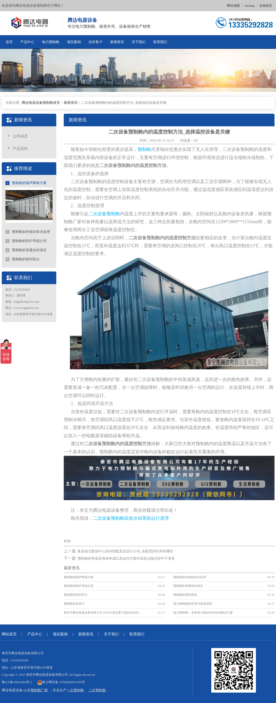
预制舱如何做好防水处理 (27, 232)
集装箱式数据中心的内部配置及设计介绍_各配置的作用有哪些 (125, 551)
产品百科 (20, 149)
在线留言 (265, 5)
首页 (9, 42)
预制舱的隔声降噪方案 (26, 183)
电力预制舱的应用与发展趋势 (192, 603)
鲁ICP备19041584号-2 (17, 682)
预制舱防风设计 (74, 603)
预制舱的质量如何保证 (26, 250)
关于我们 (139, 42)
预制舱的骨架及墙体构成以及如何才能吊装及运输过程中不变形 (126, 558)
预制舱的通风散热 (185, 594)
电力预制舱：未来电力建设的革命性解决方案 (203, 612)
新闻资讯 (117, 42)
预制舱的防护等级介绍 (26, 241)
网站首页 (9, 634)
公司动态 (20, 136)
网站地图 (233, 5)
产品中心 (27, 42)
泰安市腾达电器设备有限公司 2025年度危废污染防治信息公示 (104, 612)
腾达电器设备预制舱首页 (41, 103)
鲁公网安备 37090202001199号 (61, 682)
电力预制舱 (50, 42)
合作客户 (95, 42)
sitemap (249, 5)
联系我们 (160, 42)
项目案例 (74, 42)
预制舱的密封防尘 (22, 259)
